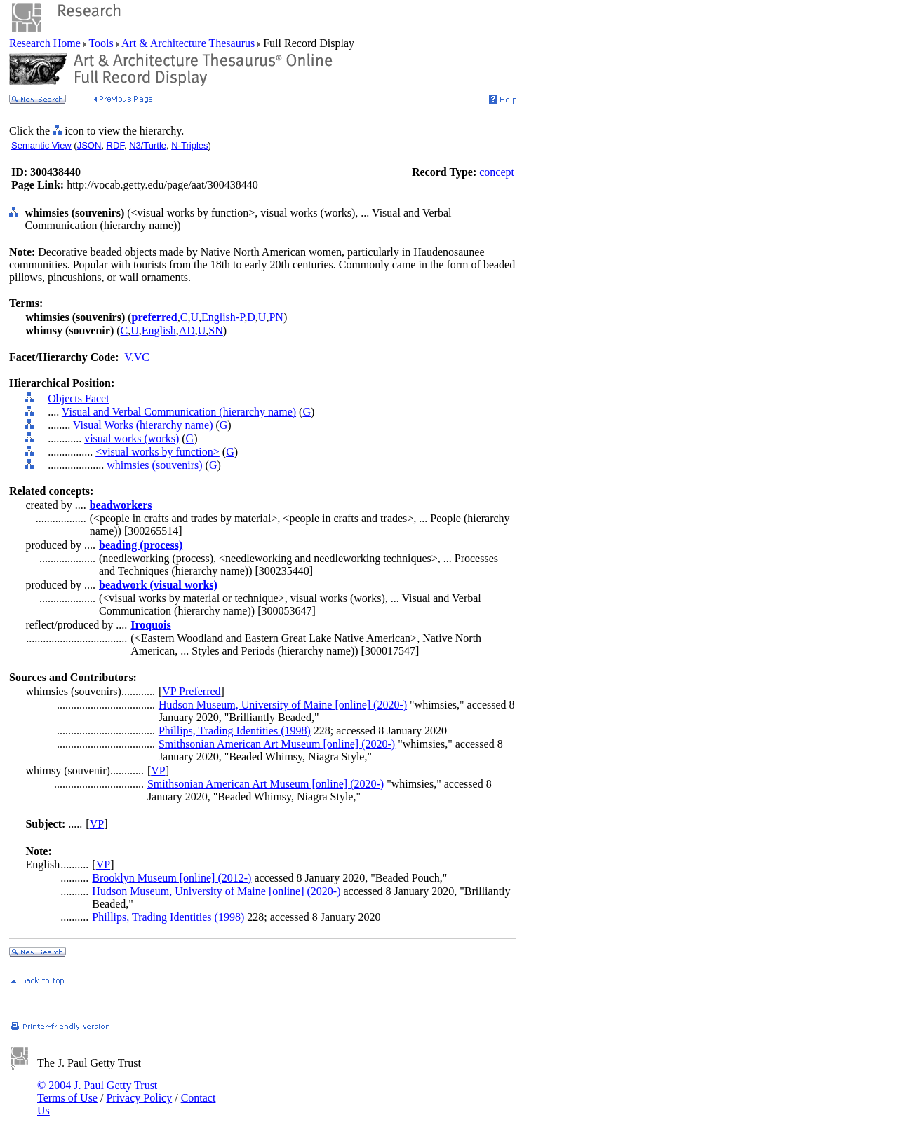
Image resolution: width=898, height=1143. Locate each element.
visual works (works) (131, 438)
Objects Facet (78, 398)
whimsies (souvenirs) (154, 465)
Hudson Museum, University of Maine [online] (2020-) (283, 705)
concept (496, 172)
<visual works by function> (157, 452)
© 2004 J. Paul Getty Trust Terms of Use (97, 1091)
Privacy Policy (139, 1098)
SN (215, 330)
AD (187, 330)
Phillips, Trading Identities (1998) (235, 731)
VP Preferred (191, 691)
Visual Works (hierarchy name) (143, 425)
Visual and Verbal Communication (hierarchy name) (179, 412)
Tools (101, 43)
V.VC (136, 357)
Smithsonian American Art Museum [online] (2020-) (277, 744)
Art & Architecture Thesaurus (188, 43)
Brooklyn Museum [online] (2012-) (171, 878)
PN (276, 317)
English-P (222, 317)
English (159, 330)
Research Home (46, 43)
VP (158, 770)
